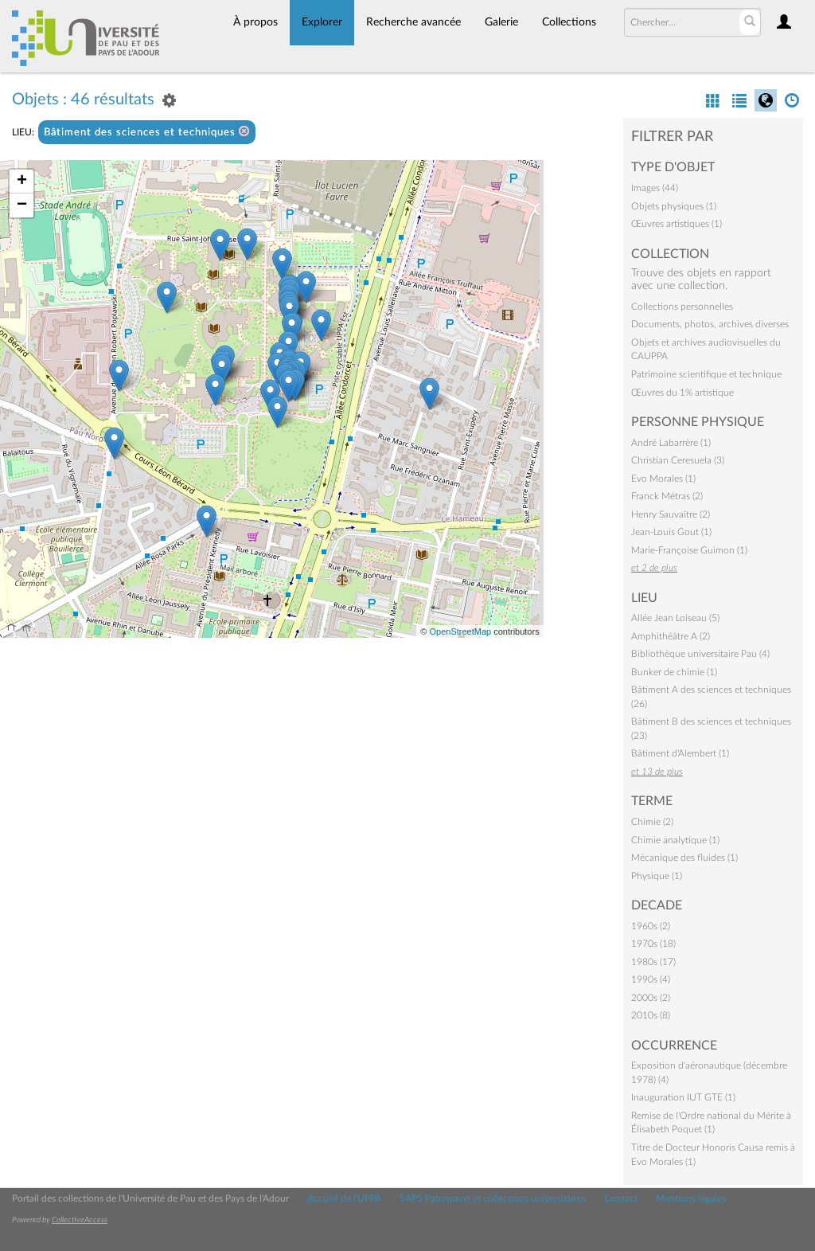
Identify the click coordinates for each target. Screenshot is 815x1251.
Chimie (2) (652, 822)
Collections (569, 22)
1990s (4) (650, 979)
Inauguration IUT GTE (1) (683, 1097)
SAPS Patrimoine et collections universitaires (493, 1198)
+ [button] (22, 182)
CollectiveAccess (79, 1220)
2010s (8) (650, 1015)
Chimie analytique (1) (675, 840)
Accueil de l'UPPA (344, 1198)
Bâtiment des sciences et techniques (147, 132)
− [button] (22, 205)
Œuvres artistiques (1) (676, 224)
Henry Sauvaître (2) (670, 514)
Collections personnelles (682, 306)
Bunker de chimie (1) (674, 672)
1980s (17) (653, 962)
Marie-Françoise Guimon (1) (689, 550)
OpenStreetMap (460, 631)
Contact (621, 1198)
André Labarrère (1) (671, 443)
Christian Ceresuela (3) (677, 460)
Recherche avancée (413, 22)
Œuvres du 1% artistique (682, 392)
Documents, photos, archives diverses (710, 324)
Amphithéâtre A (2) (670, 636)
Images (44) (654, 188)
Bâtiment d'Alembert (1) (680, 753)
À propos (255, 22)
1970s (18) (653, 943)
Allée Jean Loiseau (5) (675, 618)
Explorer (322, 22)
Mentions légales (691, 1198)
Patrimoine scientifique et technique (706, 374)
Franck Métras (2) (667, 496)
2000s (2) (650, 998)
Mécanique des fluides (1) (684, 857)
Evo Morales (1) (663, 478)
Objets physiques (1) (673, 206)
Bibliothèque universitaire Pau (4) (700, 654)
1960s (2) (650, 926)
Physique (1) (656, 876)
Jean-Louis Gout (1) (671, 532)
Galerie (501, 22)
